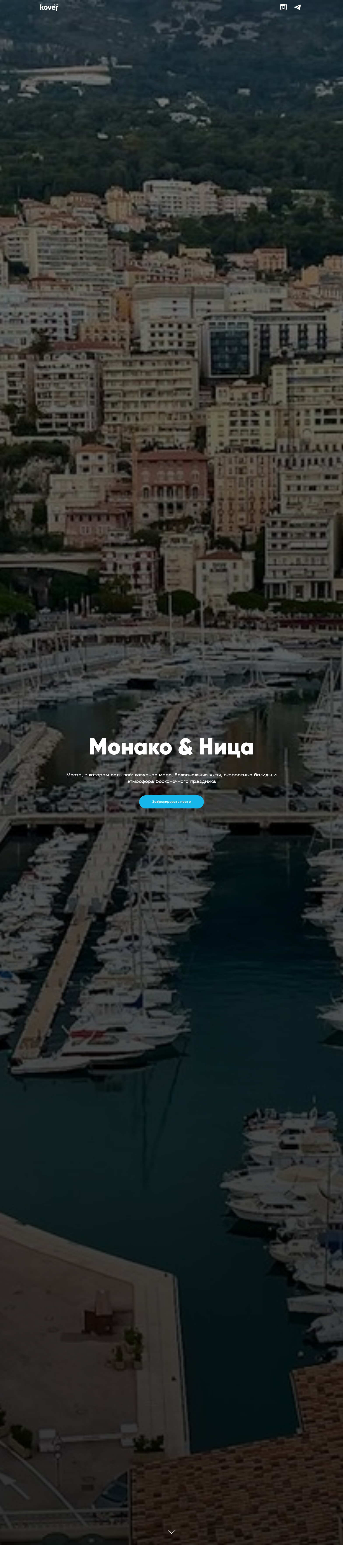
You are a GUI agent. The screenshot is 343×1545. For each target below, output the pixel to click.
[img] (49, 7)
